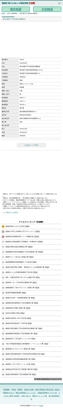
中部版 (13, 389)
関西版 (19, 389)
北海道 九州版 (29, 389)
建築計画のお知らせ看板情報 (15, 3)
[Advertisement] (29, 41)
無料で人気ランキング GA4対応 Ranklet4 (47, 379)
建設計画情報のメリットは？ (26, 393)
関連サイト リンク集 (39, 396)
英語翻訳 (41, 405)
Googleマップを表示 (31, 145)
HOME (3, 13)
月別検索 (47, 9)
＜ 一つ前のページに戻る (10, 212)
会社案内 (16, 396)
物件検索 (15, 9)
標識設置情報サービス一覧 (47, 393)
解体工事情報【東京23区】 (45, 389)
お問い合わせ (26, 396)
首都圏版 (6, 389)
